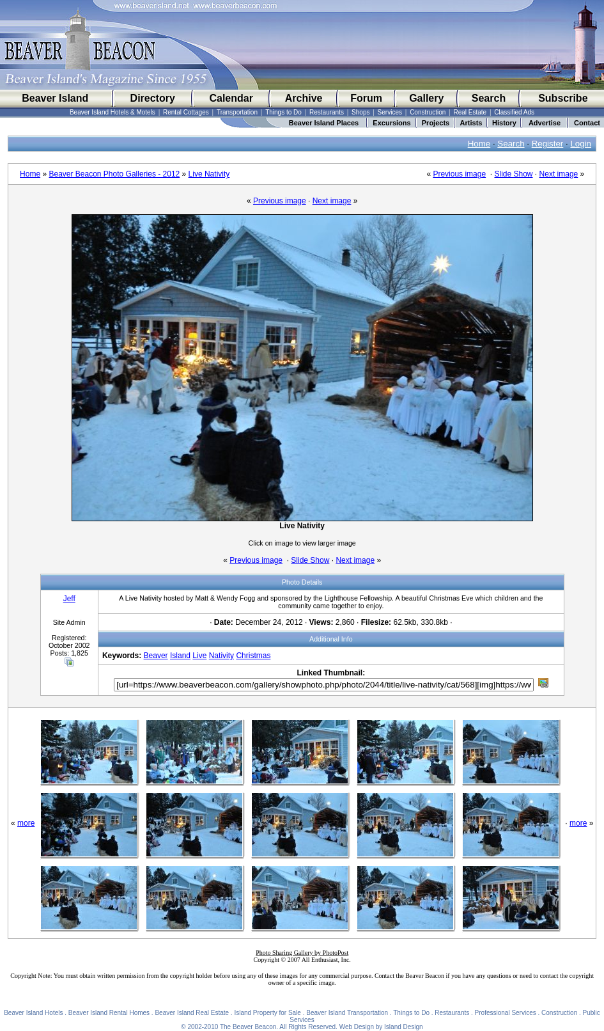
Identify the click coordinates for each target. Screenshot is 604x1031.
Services (390, 112)
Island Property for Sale (267, 1012)
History (504, 123)
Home (479, 143)
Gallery (426, 98)
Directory (152, 98)
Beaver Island (55, 98)
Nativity (221, 655)
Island (180, 655)
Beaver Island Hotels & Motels (112, 112)
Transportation (237, 112)
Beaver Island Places (324, 123)
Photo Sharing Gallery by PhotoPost (302, 952)
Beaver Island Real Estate (192, 1012)
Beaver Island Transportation (347, 1012)
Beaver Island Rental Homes (109, 1012)
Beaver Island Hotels (33, 1012)
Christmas (253, 655)
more (26, 823)
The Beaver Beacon (248, 1026)
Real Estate (469, 112)
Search (489, 98)
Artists (471, 123)
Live (199, 655)
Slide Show (513, 173)
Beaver (156, 655)
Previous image (459, 173)
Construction (427, 112)
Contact (587, 123)
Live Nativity (209, 173)
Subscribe (562, 98)
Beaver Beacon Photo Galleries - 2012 (114, 173)
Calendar (230, 98)
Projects (435, 123)
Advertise (545, 123)
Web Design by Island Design (381, 1026)
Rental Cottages (186, 112)
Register (548, 143)
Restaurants (326, 112)
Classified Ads (514, 112)
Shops (360, 112)
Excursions (391, 123)
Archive (304, 98)
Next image (558, 173)
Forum (366, 98)
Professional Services (505, 1012)
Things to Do (283, 112)
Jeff (69, 598)
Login (580, 143)
